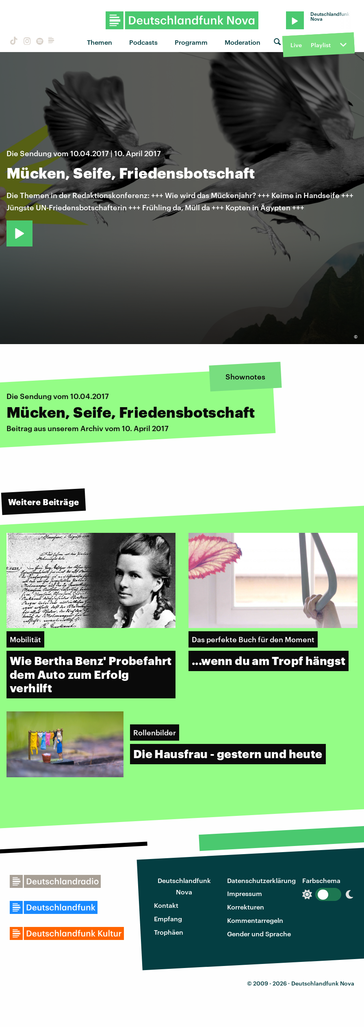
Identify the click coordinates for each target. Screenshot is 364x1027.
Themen (99, 42)
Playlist (321, 44)
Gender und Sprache (259, 934)
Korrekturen (245, 907)
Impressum (244, 893)
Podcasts (143, 42)
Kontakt (166, 905)
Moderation (242, 42)
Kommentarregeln (255, 920)
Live (296, 44)
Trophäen (168, 932)
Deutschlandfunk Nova (184, 886)
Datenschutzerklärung (261, 880)
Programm (191, 42)
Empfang (168, 918)
